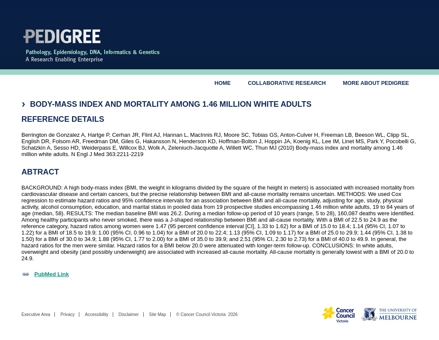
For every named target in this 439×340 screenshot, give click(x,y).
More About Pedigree (376, 83)
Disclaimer (129, 314)
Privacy (67, 314)
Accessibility (96, 314)
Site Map (157, 314)
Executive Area (35, 314)
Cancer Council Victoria (203, 314)
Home (222, 83)
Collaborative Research (287, 83)
